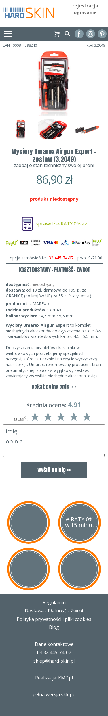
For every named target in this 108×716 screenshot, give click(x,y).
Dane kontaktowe (54, 644)
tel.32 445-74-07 (54, 652)
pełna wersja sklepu (54, 694)
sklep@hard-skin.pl (54, 661)
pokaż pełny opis (53, 386)
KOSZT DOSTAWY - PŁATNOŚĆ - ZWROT (54, 270)
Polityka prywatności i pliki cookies (54, 619)
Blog (54, 627)
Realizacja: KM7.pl (54, 678)
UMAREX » (39, 303)
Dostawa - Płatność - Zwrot (54, 611)
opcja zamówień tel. (56, 258)
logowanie (84, 12)
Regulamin (54, 602)
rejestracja (85, 6)
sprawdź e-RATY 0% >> (62, 223)
